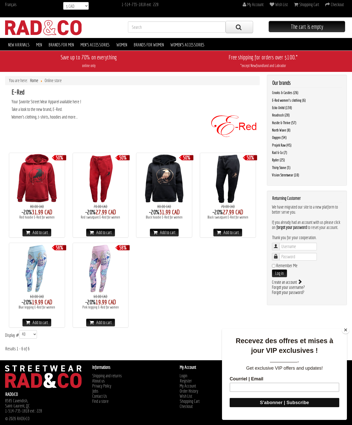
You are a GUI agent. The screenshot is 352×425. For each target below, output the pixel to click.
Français (11, 4)
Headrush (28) (281, 115)
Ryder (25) (278, 160)
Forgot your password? (288, 292)
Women (121, 44)
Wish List (186, 396)
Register (186, 380)
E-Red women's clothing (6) (289, 100)
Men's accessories (95, 44)
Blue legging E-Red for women (37, 307)
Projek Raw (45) (281, 145)
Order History (189, 391)
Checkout (186, 406)
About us (98, 380)
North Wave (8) (281, 130)
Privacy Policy (101, 386)
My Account (188, 386)
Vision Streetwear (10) (285, 175)
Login (183, 375)
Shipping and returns (107, 375)
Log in (279, 273)
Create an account (286, 282)
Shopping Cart (190, 401)
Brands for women (149, 44)
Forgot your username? (288, 287)
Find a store (100, 401)
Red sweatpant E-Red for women (100, 217)
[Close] (345, 330)
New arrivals (19, 44)
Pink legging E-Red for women (100, 307)
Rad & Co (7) (279, 153)
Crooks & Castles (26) (285, 93)
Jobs (95, 391)
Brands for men (61, 44)
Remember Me (286, 265)
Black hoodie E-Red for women (164, 217)
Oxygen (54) (279, 138)
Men (39, 44)
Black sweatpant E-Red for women (227, 217)
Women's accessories (188, 44)
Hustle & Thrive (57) (284, 123)
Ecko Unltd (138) (282, 108)
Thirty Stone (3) (281, 168)
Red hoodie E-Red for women (37, 217)
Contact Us (99, 396)
